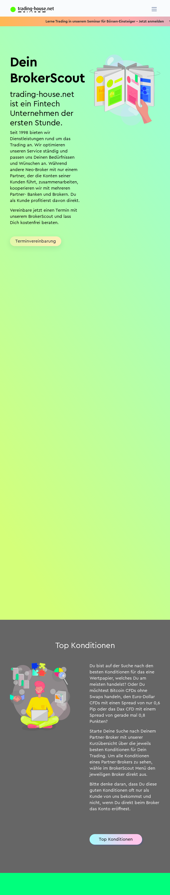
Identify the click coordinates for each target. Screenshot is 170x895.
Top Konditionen (116, 839)
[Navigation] (154, 9)
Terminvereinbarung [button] (35, 241)
